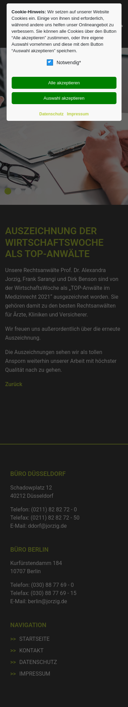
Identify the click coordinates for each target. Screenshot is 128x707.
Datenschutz (51, 114)
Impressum (78, 114)
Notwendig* (64, 62)
